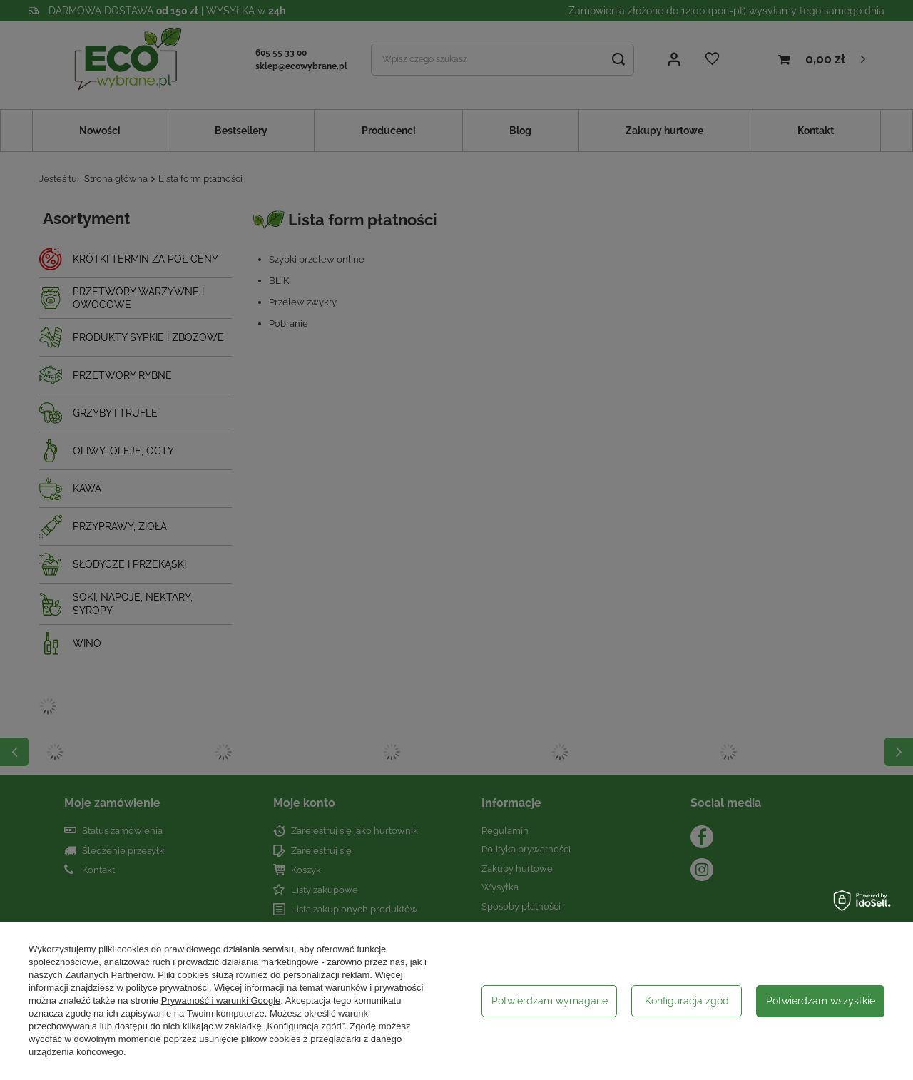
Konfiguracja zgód (687, 1001)
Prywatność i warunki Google (221, 1000)
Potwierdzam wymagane (549, 1001)
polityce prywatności (167, 987)
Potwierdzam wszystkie (820, 1001)
